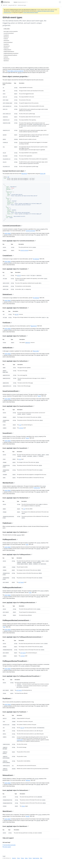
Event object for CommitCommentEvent (19, 241)
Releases (28, 780)
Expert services (36, 858)
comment (21, 428)
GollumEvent (8, 348)
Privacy (22, 858)
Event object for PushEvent (15, 712)
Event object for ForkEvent (15, 336)
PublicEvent (8, 523)
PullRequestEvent (10, 539)
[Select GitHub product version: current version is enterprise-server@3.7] (20, 2)
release (23, 806)
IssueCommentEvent (11, 391)
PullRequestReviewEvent (13, 587)
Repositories (34, 326)
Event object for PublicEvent (15, 532)
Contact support (7, 846)
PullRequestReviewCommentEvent (17, 620)
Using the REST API (12, 5)
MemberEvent (9, 483)
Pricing (30, 858)
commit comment (24, 250)
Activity (27, 816)
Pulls (27, 544)
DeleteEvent (8, 294)
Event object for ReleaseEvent (16, 790)
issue (20, 424)
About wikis (36, 351)
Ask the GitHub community (9, 845)
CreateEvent (8, 255)
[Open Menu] (60, 2)
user (24, 508)
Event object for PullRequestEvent (17, 554)
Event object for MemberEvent (16, 498)
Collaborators (37, 487)
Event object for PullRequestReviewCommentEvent (23, 637)
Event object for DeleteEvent (16, 308)
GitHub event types (22, 5)
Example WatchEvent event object (14, 171)
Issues (39, 396)
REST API (5, 5)
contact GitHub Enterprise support (30, 12)
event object (8, 233)
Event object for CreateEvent (16, 269)
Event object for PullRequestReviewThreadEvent (22, 676)
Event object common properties (15, 71)
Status (26, 858)
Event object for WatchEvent (16, 826)
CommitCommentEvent (12, 226)
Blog (41, 858)
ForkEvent (7, 322)
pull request (21, 582)
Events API (42, 173)
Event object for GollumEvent (16, 361)
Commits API (20, 739)
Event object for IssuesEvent (16, 448)
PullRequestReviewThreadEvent (15, 661)
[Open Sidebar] (2, 5)
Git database (36, 259)
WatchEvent (24, 173)
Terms (18, 858)
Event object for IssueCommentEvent (18, 406)
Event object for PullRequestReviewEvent (20, 602)
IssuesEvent (8, 433)
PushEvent (7, 698)
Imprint (13, 858)
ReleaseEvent (8, 775)
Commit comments (30, 230)
